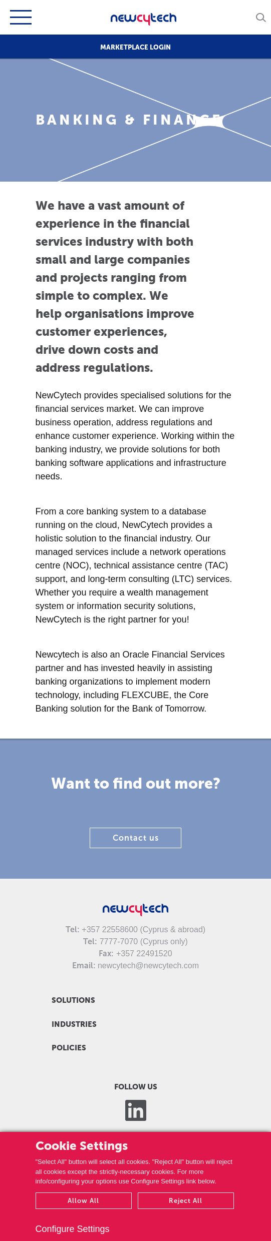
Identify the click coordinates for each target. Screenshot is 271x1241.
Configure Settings (73, 1229)
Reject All (185, 1200)
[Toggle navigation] (19, 17)
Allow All (83, 1200)
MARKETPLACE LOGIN (135, 47)
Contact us (136, 838)
